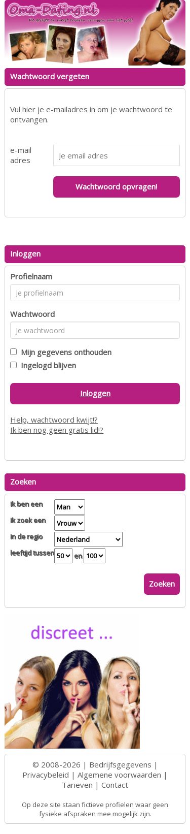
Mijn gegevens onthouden (64, 352)
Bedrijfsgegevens (120, 764)
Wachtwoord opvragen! (116, 186)
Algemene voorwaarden (119, 774)
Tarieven (77, 785)
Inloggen (95, 393)
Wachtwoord (32, 314)
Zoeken (162, 584)
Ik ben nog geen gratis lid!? (56, 430)
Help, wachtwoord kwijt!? (54, 419)
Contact (114, 785)
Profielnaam (31, 276)
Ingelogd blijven (46, 365)
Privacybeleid (45, 774)
